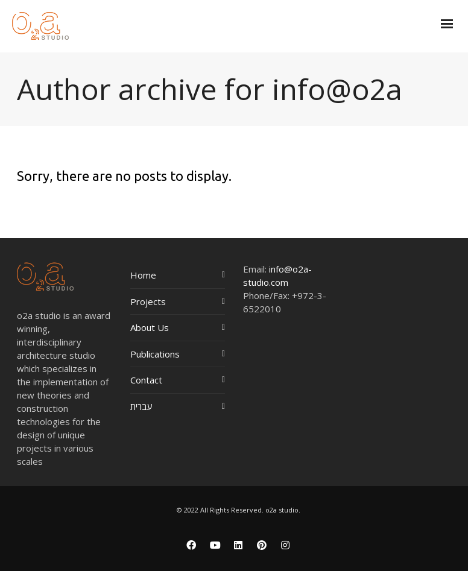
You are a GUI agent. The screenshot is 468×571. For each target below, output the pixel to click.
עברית (141, 406)
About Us (149, 327)
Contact (146, 380)
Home (143, 275)
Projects (148, 301)
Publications (155, 354)
